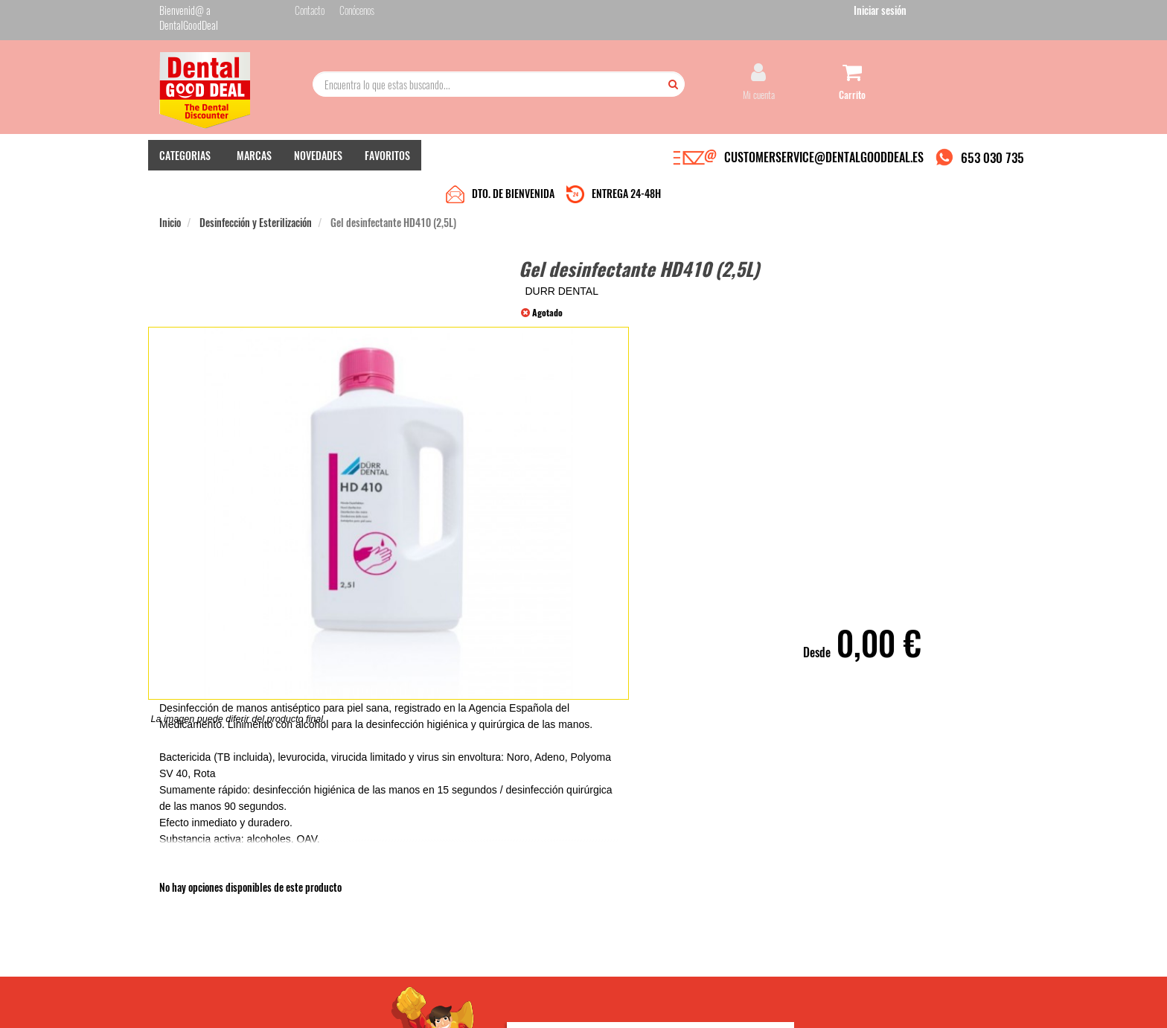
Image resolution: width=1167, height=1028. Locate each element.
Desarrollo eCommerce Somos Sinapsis (215, 1014)
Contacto (466, 845)
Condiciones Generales (766, 1004)
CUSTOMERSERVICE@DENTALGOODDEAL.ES (824, 158)
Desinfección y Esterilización (255, 187)
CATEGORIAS (185, 157)
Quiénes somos (331, 845)
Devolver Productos (484, 875)
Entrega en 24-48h (339, 860)
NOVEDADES (318, 157)
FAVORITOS (387, 157)
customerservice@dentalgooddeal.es (629, 1004)
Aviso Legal (707, 1004)
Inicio (170, 187)
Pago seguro (327, 875)
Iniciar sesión (981, 14)
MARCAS (254, 157)
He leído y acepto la (686, 895)
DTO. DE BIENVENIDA (513, 158)
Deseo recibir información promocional (693, 921)
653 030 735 (992, 159)
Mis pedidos (471, 860)
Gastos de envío (333, 890)
